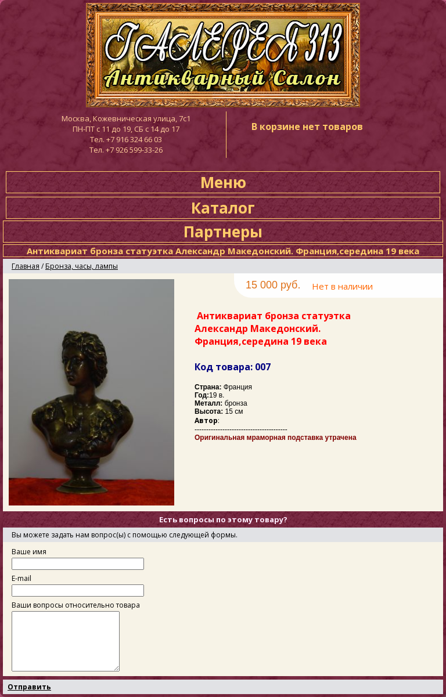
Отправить (29, 687)
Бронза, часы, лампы (81, 266)
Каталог (223, 207)
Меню (223, 182)
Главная (25, 266)
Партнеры (223, 231)
